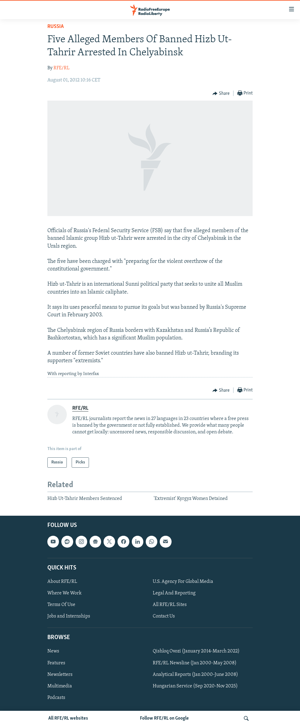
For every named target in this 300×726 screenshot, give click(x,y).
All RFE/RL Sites (170, 604)
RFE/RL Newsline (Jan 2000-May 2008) (195, 663)
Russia (55, 26)
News (53, 651)
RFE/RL (61, 68)
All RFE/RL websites (68, 718)
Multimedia (59, 686)
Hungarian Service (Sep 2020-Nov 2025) (195, 686)
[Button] (221, 93)
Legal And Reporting (174, 593)
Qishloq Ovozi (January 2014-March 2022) (196, 651)
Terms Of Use (61, 604)
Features (56, 663)
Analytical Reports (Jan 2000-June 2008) (195, 674)
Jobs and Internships (68, 616)
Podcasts (56, 697)
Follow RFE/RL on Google (164, 718)
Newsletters (60, 674)
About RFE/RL (62, 581)
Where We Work (64, 593)
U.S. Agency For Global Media (183, 581)
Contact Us (164, 616)
